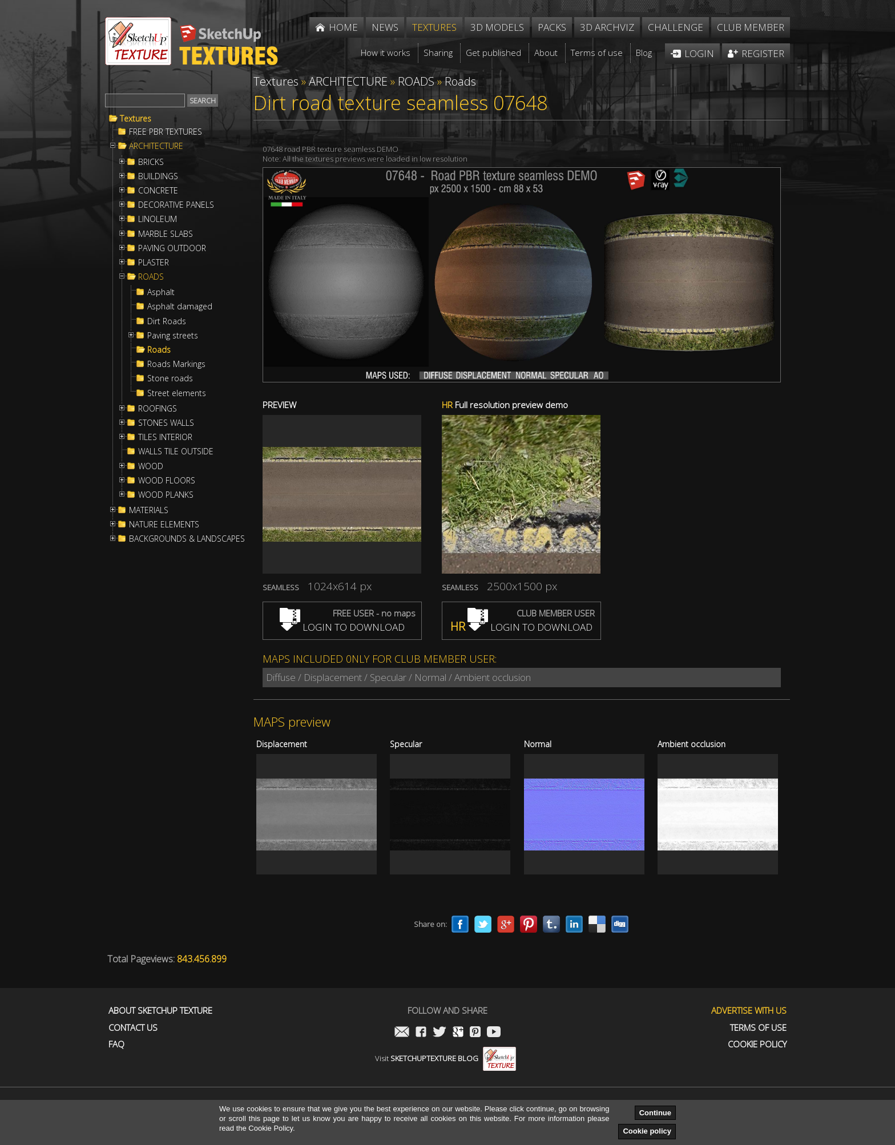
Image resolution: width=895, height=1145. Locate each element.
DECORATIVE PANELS (176, 205)
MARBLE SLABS (165, 234)
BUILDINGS (158, 176)
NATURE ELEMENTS (164, 524)
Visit (445, 1058)
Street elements (176, 393)
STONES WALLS (166, 423)
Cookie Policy (757, 1044)
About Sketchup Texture (160, 1010)
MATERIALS (148, 510)
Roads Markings (176, 364)
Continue (655, 1112)
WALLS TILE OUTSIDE (175, 451)
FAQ (116, 1044)
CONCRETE (158, 191)
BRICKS (151, 162)
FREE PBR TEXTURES (165, 132)
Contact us (133, 1027)
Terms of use (758, 1027)
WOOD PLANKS (165, 495)
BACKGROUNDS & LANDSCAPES (187, 539)
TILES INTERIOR (165, 437)
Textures (135, 119)
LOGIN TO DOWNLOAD (342, 627)
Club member (750, 27)
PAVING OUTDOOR (172, 248)
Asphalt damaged (179, 306)
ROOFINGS (157, 409)
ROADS (151, 277)
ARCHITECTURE (156, 146)
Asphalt (161, 292)
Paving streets (172, 335)
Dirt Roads (166, 321)
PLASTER (153, 262)
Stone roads (170, 378)
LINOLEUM (157, 219)
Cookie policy (647, 1131)
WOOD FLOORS (166, 480)
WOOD (150, 466)
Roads (159, 350)
